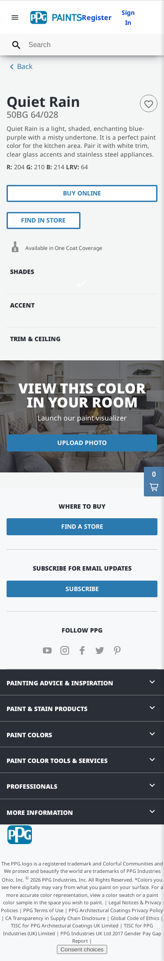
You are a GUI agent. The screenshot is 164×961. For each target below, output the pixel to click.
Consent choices (82, 949)
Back (20, 67)
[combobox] (82, 45)
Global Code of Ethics (135, 918)
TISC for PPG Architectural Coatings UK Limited (65, 925)
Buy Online (82, 193)
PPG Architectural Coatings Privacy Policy (116, 910)
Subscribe (82, 589)
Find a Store (82, 526)
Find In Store (43, 220)
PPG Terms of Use (43, 910)
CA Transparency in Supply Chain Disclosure (55, 918)
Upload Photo (82, 442)
